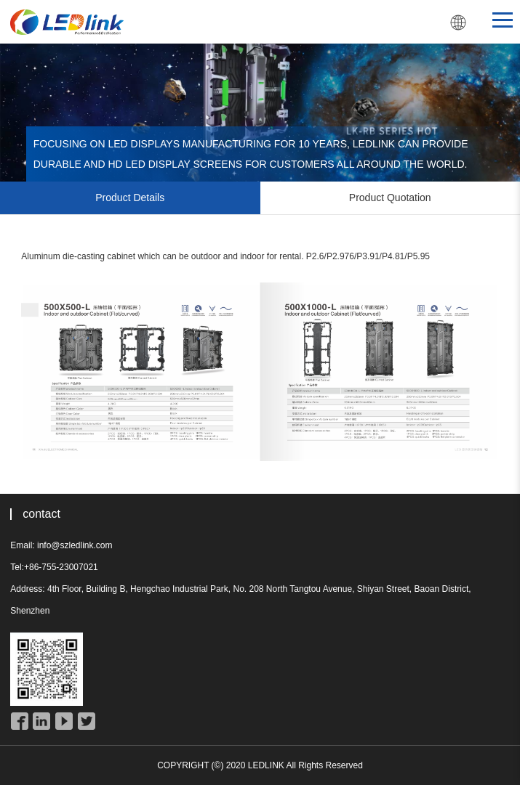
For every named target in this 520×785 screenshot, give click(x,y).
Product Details (129, 197)
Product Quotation (390, 197)
